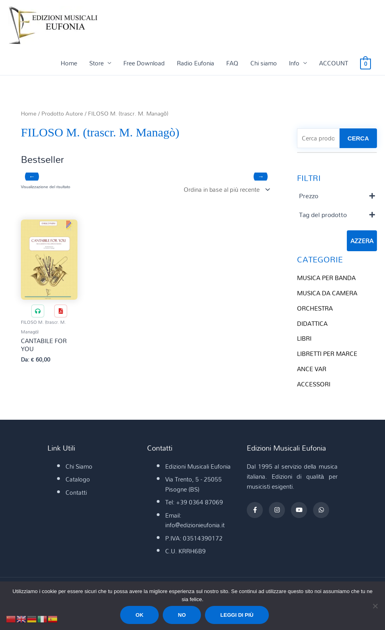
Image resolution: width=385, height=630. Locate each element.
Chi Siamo (79, 466)
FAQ (232, 63)
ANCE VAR (311, 369)
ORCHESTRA (315, 308)
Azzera (361, 241)
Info (294, 63)
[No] (375, 606)
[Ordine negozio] (225, 190)
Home (69, 63)
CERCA (358, 138)
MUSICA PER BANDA (326, 278)
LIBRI (304, 338)
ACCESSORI (313, 384)
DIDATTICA (312, 323)
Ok (139, 615)
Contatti (76, 492)
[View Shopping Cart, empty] (365, 63)
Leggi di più (236, 615)
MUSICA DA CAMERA (327, 293)
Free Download (144, 63)
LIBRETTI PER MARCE (327, 354)
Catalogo (78, 479)
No (182, 615)
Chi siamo (263, 63)
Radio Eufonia (195, 63)
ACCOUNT (333, 63)
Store (96, 63)
